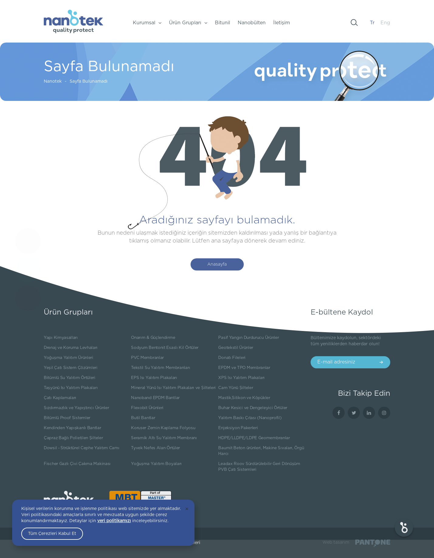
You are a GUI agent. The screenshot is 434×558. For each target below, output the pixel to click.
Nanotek (44, 81)
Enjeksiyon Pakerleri (238, 428)
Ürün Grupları (188, 22)
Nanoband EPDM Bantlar (155, 398)
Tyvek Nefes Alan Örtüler (155, 448)
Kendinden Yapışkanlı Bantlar (72, 428)
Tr (372, 22)
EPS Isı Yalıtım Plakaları (154, 378)
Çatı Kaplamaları (60, 398)
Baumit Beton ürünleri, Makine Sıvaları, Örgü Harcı (261, 451)
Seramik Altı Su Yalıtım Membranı (164, 438)
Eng (385, 22)
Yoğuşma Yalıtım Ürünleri (68, 358)
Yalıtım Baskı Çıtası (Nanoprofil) (249, 418)
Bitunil (222, 22)
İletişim (281, 22)
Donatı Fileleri (232, 358)
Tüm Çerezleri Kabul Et (52, 534)
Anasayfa (217, 264)
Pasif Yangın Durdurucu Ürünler (248, 338)
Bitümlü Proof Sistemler (67, 418)
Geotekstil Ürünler (235, 348)
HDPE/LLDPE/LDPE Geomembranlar (254, 438)
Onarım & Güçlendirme (153, 338)
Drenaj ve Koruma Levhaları (71, 348)
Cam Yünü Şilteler (235, 388)
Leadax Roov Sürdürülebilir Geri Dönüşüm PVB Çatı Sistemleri (259, 467)
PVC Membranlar (147, 358)
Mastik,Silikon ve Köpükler (244, 398)
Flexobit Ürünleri (147, 408)
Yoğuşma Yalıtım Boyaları (156, 464)
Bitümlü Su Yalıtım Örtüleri (69, 378)
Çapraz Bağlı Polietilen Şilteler (73, 438)
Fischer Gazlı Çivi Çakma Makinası (77, 464)
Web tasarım (335, 542)
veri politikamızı (114, 521)
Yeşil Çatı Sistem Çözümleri (71, 368)
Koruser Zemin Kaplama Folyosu (163, 428)
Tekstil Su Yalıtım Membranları (160, 368)
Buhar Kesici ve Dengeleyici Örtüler (252, 408)
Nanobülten (252, 22)
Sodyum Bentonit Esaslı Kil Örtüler (164, 348)
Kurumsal (147, 22)
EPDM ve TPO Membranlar (244, 368)
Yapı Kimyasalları (61, 338)
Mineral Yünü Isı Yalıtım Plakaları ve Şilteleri (173, 388)
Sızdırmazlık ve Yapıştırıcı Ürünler (76, 408)
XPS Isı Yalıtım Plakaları (241, 378)
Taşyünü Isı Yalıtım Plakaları (71, 388)
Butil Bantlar (143, 418)
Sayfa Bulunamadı (80, 81)
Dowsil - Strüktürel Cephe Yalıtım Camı (81, 448)
